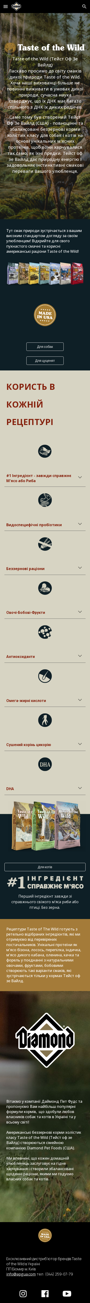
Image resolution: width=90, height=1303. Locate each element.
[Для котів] (45, 867)
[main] (45, 114)
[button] (5, 6)
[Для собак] (45, 346)
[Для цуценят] (45, 360)
